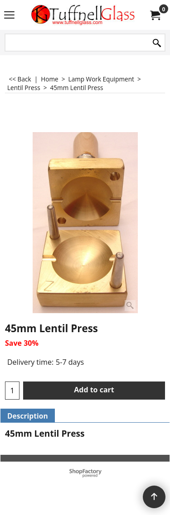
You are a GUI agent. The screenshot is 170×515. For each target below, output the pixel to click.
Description (27, 416)
